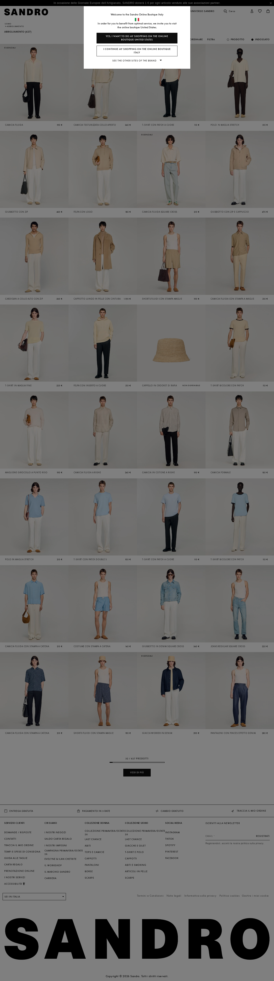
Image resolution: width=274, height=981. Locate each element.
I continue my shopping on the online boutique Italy (137, 51)
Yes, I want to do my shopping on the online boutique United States (137, 38)
